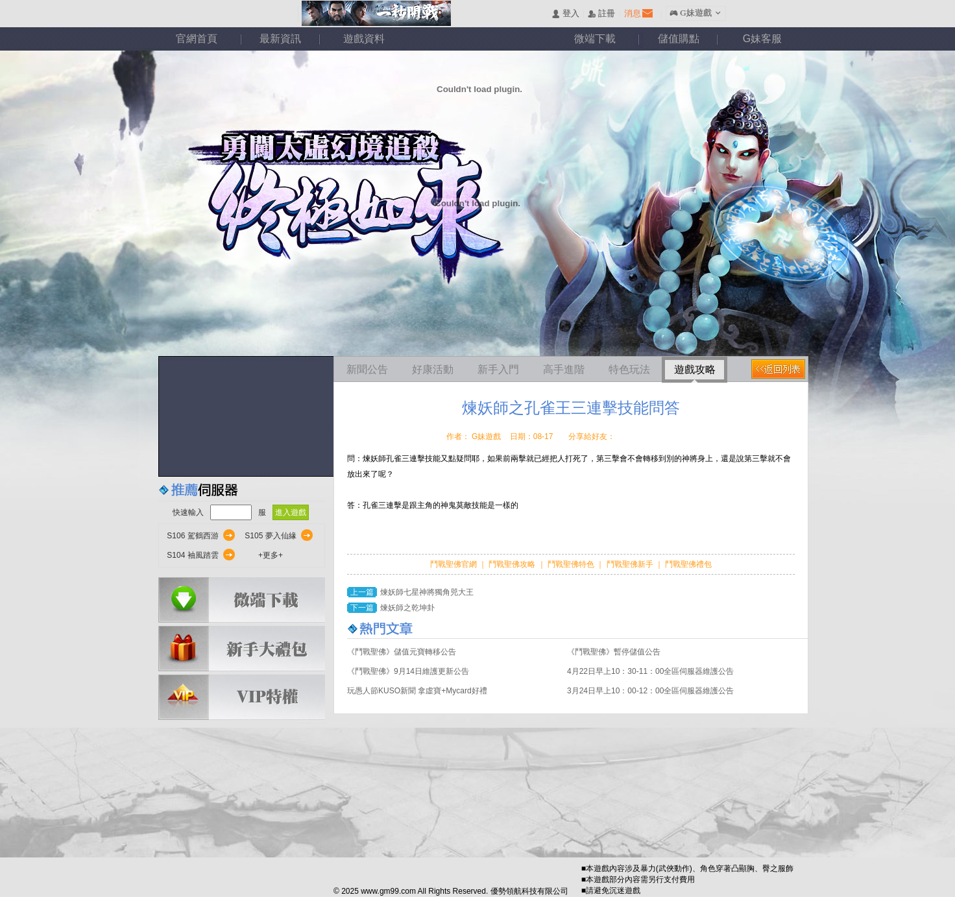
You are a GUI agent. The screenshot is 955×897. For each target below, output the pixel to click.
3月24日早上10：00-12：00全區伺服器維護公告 (650, 690)
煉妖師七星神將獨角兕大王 (427, 592)
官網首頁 (196, 38)
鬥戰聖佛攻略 (512, 564)
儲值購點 (678, 38)
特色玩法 (629, 369)
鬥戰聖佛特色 (572, 564)
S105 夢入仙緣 (270, 535)
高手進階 (564, 369)
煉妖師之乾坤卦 (407, 607)
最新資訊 (280, 38)
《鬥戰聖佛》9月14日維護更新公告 (408, 671)
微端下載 (595, 38)
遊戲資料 (364, 38)
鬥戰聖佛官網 (454, 564)
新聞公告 (367, 369)
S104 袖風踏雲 (192, 555)
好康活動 (432, 369)
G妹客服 (762, 38)
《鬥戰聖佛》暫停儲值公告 (613, 651)
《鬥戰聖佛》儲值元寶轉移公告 (401, 651)
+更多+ (270, 555)
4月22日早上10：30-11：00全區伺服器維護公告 (650, 671)
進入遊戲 (290, 512)
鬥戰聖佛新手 (631, 564)
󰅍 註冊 (601, 14)
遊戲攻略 (695, 369)
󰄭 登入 (565, 14)
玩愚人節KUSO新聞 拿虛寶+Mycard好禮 (417, 690)
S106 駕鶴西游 (192, 535)
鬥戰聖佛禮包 (687, 564)
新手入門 (498, 369)
